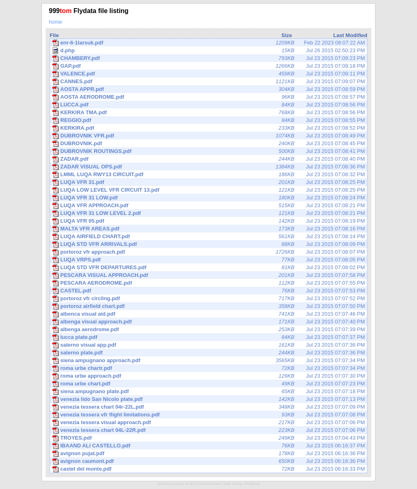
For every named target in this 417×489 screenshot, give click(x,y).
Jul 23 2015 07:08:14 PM (208, 236)
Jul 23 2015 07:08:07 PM (208, 252)
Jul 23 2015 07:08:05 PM (208, 260)
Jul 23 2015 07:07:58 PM (208, 275)
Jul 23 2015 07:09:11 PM (208, 74)
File (54, 35)
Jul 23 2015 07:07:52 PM (208, 298)
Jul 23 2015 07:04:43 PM (208, 438)
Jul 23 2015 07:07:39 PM (208, 329)
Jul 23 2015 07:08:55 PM (208, 120)
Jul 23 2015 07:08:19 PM (208, 221)
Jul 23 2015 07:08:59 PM (208, 89)
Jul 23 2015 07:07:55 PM (208, 283)
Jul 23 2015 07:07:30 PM (208, 376)
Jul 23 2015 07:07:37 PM (208, 337)
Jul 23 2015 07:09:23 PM (208, 58)
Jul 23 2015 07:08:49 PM (208, 136)
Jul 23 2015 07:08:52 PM (208, 128)
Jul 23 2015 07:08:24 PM (208, 198)
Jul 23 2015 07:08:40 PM (208, 159)
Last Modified (350, 35)
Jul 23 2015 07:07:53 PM (208, 291)
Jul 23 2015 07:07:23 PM (208, 384)
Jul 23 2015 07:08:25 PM (208, 182)
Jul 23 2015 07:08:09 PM (208, 244)
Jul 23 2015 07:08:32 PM (208, 174)
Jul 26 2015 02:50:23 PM (208, 50)
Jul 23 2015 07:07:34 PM (208, 360)
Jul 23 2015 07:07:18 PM (208, 391)
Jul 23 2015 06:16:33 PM (208, 469)
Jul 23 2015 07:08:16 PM (208, 229)
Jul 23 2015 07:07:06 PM (208, 422)
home (55, 22)
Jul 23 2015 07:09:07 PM (208, 81)
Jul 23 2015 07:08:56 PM (208, 105)
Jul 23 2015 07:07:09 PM (208, 407)
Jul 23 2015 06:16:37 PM (208, 446)
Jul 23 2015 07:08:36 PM (208, 167)
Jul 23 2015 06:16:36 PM (208, 453)
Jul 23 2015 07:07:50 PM (208, 306)
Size (286, 35)
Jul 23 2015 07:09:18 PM (208, 66)
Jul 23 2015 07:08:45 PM (208, 143)
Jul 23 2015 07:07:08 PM (208, 415)
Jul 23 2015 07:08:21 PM (208, 205)
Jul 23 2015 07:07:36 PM (208, 345)
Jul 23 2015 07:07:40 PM (208, 322)
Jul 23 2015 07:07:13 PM (208, 399)
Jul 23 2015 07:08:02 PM (208, 267)
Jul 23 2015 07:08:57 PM (208, 97)
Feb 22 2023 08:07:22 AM (208, 43)
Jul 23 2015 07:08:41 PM (208, 151)
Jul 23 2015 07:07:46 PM (208, 314)
